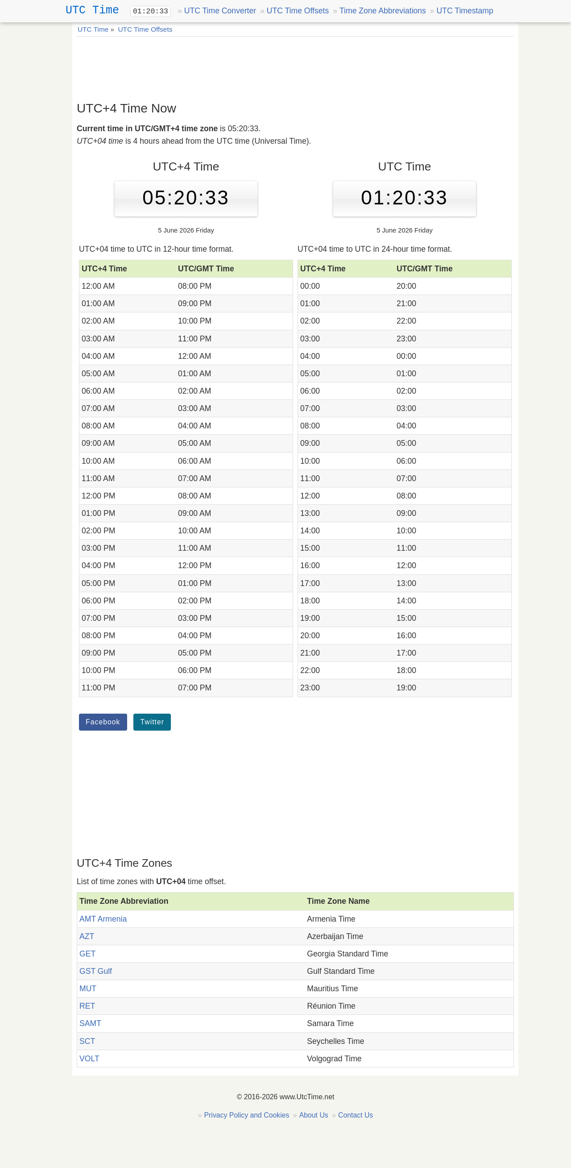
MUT (87, 988)
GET (87, 953)
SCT (87, 1041)
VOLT (89, 1058)
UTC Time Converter (220, 10)
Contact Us (355, 1115)
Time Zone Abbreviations (382, 10)
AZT (86, 936)
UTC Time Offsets (298, 10)
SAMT (90, 1023)
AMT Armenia (103, 918)
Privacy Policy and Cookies (247, 1115)
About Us (313, 1115)
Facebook (103, 722)
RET (87, 1006)
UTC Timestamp (465, 10)
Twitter (152, 722)
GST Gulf (95, 971)
